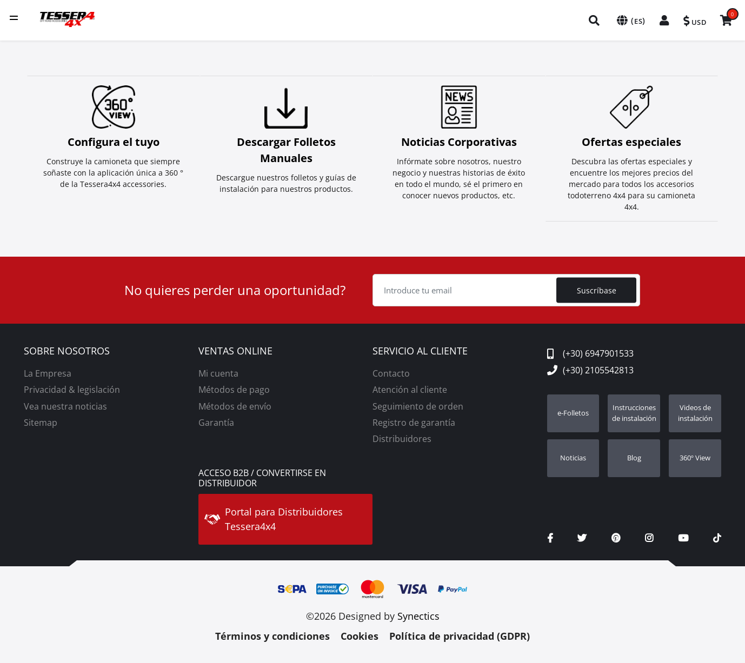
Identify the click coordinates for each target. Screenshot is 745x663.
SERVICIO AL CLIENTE (420, 349)
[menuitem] (593, 20)
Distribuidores (401, 437)
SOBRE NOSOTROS (67, 349)
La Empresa (47, 371)
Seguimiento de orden (417, 404)
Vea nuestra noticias (65, 404)
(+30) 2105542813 (590, 368)
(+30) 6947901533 (590, 351)
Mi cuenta (218, 371)
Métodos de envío (234, 404)
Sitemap (40, 420)
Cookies (359, 633)
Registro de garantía (413, 420)
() (629, 20)
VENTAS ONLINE (235, 349)
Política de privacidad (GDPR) (459, 633)
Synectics (418, 613)
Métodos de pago (234, 387)
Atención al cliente (409, 387)
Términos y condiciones (272, 633)
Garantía (216, 420)
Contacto (391, 371)
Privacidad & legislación (72, 387)
